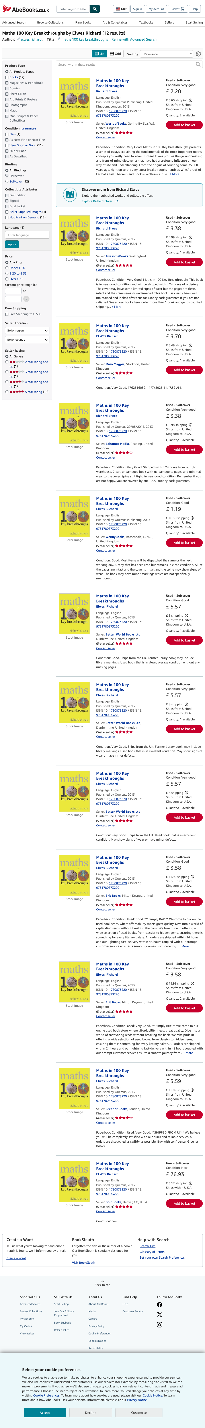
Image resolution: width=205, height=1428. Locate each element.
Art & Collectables (115, 22)
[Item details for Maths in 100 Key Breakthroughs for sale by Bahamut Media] (74, 423)
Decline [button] (90, 1412)
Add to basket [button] (184, 125)
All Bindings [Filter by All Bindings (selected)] (16, 170)
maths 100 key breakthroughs (84, 39)
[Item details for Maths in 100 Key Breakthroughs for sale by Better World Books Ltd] (74, 614)
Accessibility (95, 1348)
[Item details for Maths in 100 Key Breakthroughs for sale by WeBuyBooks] (74, 516)
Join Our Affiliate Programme (64, 1313)
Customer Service (133, 1311)
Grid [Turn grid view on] (115, 54)
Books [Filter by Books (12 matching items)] (14, 77)
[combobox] (73, 9)
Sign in (137, 9)
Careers (92, 1318)
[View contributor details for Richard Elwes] (106, 91)
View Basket (27, 1333)
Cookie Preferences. (46, 1395)
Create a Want (16, 1258)
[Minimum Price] (13, 291)
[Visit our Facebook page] (172, 1305)
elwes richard (31, 39)
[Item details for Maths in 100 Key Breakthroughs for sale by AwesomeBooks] (74, 235)
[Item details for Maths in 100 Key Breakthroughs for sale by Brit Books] (74, 875)
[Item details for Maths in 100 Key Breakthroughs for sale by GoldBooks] (74, 1181)
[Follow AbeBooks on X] (172, 1315)
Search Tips (147, 1246)
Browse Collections (50, 22)
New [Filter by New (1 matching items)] (12, 134)
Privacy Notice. (137, 1400)
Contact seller (105, 137)
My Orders (26, 1326)
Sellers (169, 22)
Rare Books (83, 22)
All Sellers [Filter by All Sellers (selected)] (17, 356)
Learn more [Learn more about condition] (28, 128)
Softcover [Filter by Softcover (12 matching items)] (17, 181)
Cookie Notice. (153, 1395)
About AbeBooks (98, 1304)
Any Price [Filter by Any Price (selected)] (14, 262)
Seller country (16, 339)
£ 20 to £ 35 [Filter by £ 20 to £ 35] (16, 273)
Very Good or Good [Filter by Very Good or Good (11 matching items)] (24, 145)
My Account (156, 9)
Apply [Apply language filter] (12, 244)
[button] (198, 64)
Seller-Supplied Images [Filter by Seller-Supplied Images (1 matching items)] (25, 212)
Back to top (102, 1285)
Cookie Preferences (99, 1333)
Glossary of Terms (152, 1252)
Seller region (15, 330)
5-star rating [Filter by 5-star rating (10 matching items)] (29, 392)
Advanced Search (13, 22)
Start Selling (194, 22)
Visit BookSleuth (83, 1263)
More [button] (175, 174)
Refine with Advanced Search (133, 39)
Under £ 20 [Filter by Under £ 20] (15, 268)
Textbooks (146, 22)
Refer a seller (61, 1330)
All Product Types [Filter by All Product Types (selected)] (20, 71)
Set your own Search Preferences (162, 1257)
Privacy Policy (96, 1326)
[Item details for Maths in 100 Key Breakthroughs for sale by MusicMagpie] (74, 343)
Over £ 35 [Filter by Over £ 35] (14, 279)
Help (195, 9)
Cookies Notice (97, 1340)
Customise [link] (139, 1412)
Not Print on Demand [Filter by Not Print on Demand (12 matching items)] (25, 217)
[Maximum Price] (13, 299)
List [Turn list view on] (99, 54)
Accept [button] (45, 1412)
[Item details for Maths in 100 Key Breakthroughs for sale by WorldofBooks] (74, 98)
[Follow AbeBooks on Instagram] (172, 1325)
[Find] (95, 9)
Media (92, 1311)
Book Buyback (62, 1322)
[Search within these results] (129, 64)
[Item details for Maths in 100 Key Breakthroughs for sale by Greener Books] (74, 1088)
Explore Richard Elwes (101, 201)
